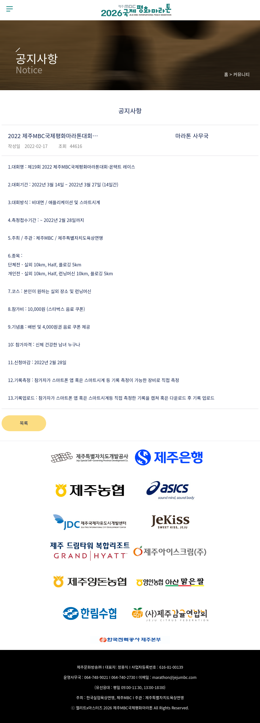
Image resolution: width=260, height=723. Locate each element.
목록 (24, 423)
